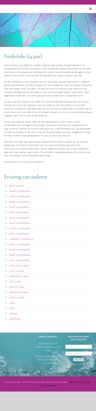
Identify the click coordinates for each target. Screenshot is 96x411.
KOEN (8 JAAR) (16, 287)
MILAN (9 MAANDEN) (19, 249)
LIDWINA (13, 313)
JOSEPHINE (15, 319)
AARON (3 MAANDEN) (19, 191)
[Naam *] (78, 347)
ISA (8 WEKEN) (16, 186)
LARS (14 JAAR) (16, 297)
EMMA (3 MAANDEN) (19, 202)
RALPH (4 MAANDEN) (19, 223)
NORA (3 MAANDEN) (19, 212)
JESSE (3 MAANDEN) (19, 196)
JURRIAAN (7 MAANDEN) (21, 239)
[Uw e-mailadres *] (78, 353)
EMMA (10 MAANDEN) (19, 255)
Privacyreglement (48, 385)
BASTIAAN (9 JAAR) (18, 292)
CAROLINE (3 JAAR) (19, 265)
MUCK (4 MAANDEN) (19, 218)
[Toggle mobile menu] (90, 8)
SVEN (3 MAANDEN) (19, 207)
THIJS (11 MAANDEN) (19, 260)
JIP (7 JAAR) (15, 281)
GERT (12, 308)
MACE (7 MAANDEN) (19, 233)
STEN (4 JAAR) (16, 271)
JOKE (12, 303)
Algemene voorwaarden (80, 382)
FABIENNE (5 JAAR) (18, 276)
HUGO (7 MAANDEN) (19, 244)
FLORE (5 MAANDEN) (19, 228)
